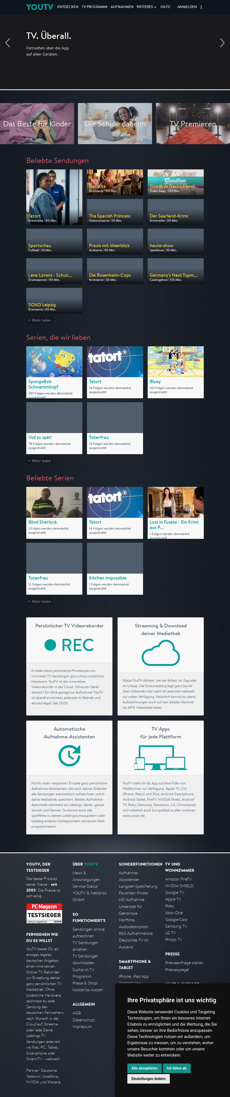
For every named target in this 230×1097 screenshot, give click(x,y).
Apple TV (173, 899)
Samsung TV (176, 926)
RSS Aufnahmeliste (136, 933)
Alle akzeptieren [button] (144, 1068)
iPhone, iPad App (134, 976)
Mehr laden (41, 320)
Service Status (85, 886)
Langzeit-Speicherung (138, 886)
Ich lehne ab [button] (177, 1068)
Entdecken (67, 7)
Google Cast (176, 919)
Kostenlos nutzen (88, 989)
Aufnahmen (122, 7)
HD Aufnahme (131, 899)
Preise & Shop (85, 983)
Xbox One (174, 912)
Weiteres (145, 7)
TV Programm (94, 7)
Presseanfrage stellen (184, 962)
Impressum (82, 1026)
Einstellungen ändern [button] (148, 1079)
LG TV (170, 933)
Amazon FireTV (178, 879)
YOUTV (39, 7)
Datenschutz (84, 1020)
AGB (77, 1013)
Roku (169, 906)
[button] (201, 7)
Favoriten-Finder (133, 893)
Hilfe (165, 7)
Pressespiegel (177, 969)
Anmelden (187, 7)
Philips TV (173, 939)
